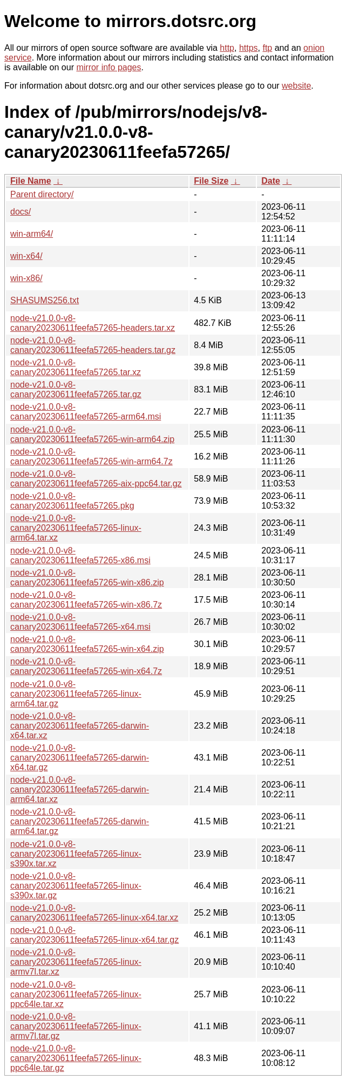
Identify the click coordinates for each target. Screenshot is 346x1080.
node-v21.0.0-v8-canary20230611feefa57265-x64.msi (80, 621)
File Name (30, 180)
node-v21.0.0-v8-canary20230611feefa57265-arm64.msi (85, 411)
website (296, 85)
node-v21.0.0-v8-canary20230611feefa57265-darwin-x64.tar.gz (79, 757)
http (227, 47)
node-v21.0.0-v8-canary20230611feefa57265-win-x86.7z (86, 599)
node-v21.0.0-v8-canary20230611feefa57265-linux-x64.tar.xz (94, 912)
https (248, 47)
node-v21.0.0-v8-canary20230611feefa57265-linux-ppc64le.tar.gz (75, 1058)
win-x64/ (26, 256)
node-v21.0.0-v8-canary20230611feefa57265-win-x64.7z (86, 666)
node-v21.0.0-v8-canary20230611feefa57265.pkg (72, 500)
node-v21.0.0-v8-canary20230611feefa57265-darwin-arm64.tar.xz (79, 789)
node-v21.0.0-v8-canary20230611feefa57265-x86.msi (80, 555)
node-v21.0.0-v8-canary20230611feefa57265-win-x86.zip (87, 577)
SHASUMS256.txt (44, 300)
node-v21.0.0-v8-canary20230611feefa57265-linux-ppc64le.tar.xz (75, 994)
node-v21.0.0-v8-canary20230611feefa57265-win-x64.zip (87, 644)
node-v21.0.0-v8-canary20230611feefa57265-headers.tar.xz (92, 323)
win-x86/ (26, 278)
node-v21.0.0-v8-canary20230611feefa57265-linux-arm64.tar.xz (75, 528)
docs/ (20, 211)
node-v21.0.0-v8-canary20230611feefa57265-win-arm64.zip (92, 434)
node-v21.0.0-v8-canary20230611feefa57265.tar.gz (75, 389)
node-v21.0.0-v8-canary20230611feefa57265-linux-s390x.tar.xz (75, 853)
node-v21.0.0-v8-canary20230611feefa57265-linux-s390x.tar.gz (75, 885)
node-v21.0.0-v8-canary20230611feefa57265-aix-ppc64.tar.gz (96, 478)
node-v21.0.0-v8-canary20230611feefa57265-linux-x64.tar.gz (94, 934)
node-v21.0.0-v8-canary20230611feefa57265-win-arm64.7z (91, 456)
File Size (211, 180)
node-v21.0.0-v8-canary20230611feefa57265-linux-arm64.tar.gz (75, 693)
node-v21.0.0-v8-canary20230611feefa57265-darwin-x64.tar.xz (79, 725)
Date (270, 180)
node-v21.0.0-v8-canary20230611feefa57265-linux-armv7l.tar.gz (75, 1026)
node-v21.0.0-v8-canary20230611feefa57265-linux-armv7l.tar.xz (75, 962)
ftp (267, 47)
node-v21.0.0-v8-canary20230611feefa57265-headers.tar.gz (92, 345)
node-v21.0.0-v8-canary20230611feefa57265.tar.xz (75, 367)
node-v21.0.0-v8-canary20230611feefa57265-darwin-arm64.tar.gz (79, 821)
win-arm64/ (31, 233)
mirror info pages (108, 67)
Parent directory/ (41, 194)
